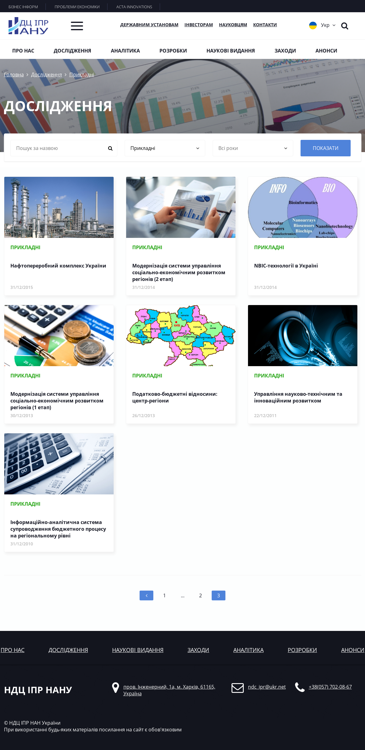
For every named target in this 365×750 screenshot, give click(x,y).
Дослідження (72, 50)
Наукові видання (230, 50)
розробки (302, 650)
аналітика (248, 650)
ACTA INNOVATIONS (134, 6)
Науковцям (233, 24)
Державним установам (149, 24)
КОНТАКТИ (265, 24)
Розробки (173, 50)
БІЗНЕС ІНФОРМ (23, 6)
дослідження (68, 650)
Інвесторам (198, 24)
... (182, 595)
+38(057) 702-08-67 (330, 686)
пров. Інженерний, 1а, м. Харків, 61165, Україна (169, 690)
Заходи (285, 50)
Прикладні (81, 74)
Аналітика (125, 50)
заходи (198, 650)
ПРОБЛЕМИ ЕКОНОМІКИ (77, 6)
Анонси (326, 50)
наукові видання (137, 650)
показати (325, 148)
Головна (14, 74)
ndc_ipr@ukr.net (267, 686)
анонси (352, 650)
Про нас (23, 50)
